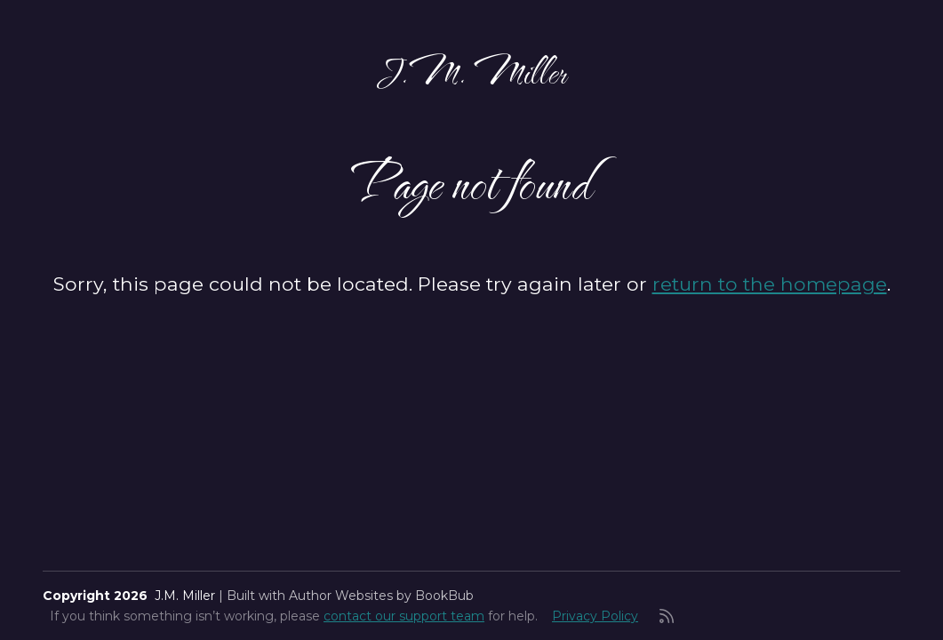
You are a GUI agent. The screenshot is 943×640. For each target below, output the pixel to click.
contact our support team (404, 616)
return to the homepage (769, 283)
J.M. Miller (472, 71)
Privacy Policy (595, 616)
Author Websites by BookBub (381, 596)
